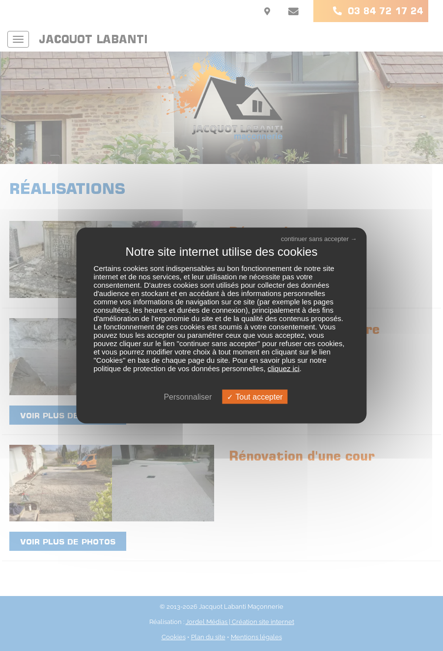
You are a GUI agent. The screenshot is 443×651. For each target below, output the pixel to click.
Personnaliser (188, 396)
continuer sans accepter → (319, 239)
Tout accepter (254, 396)
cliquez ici (284, 368)
